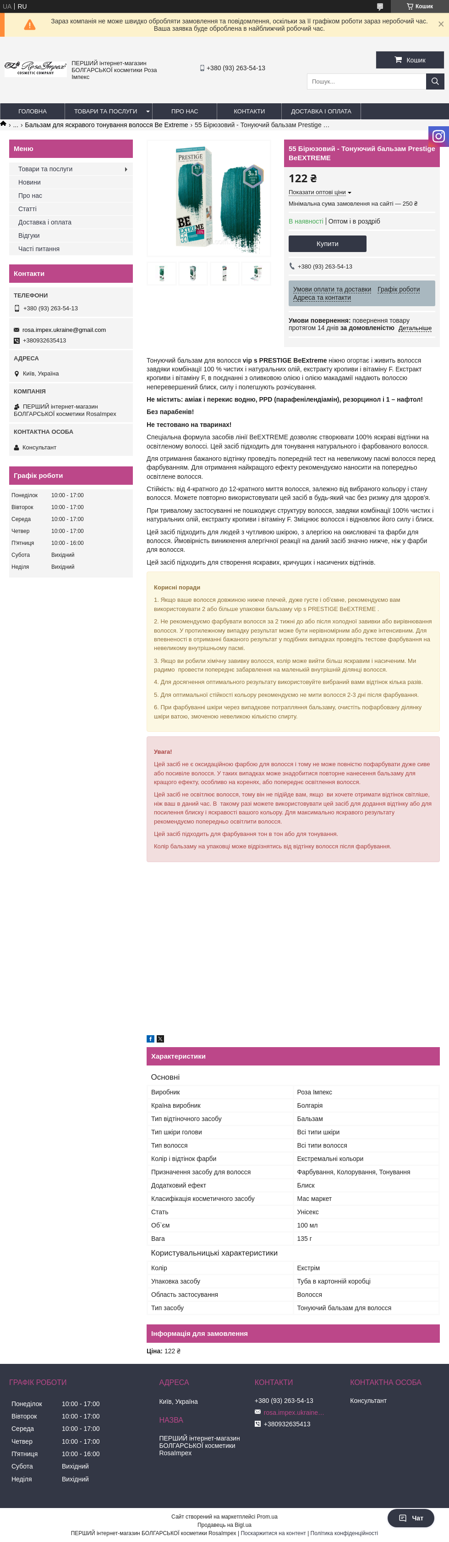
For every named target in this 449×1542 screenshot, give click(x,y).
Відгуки (29, 235)
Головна (32, 111)
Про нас (184, 111)
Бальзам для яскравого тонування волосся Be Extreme (106, 125)
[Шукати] (435, 81)
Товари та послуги (105, 111)
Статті (27, 209)
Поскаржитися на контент (273, 1533)
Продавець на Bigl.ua (224, 1525)
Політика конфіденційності (344, 1533)
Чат (411, 1518)
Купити (328, 243)
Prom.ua (267, 1517)
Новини (29, 182)
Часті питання (39, 248)
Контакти (249, 111)
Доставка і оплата (321, 111)
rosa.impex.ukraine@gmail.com (64, 329)
